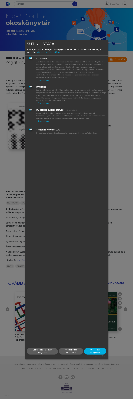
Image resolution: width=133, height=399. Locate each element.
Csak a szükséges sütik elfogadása (42, 351)
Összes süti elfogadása (95, 351)
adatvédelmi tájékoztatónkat (49, 52)
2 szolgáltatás (42, 103)
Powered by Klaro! (99, 356)
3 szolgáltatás (42, 121)
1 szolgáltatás (42, 80)
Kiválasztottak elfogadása (71, 351)
